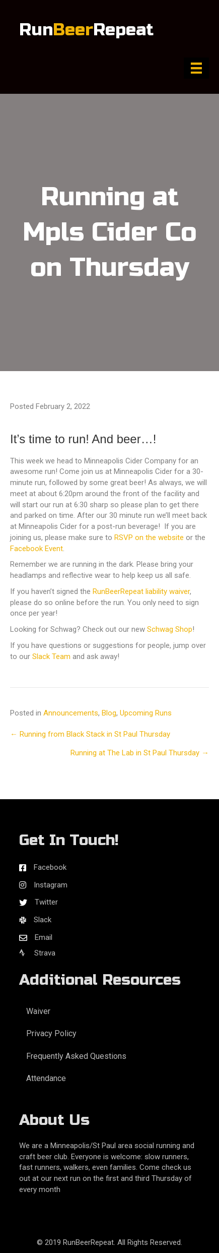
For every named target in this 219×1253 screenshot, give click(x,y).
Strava (37, 953)
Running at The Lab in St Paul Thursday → (139, 752)
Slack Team (51, 656)
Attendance (46, 1078)
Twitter (46, 902)
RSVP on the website (149, 537)
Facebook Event (36, 548)
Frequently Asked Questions (76, 1056)
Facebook (50, 867)
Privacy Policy (51, 1033)
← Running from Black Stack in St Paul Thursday (90, 734)
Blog (109, 713)
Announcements (70, 713)
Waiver (38, 1011)
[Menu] (196, 68)
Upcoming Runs (146, 713)
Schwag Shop (169, 629)
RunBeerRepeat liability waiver (141, 591)
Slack (42, 919)
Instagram (50, 884)
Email (43, 937)
